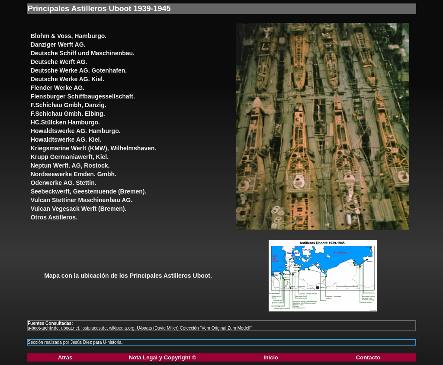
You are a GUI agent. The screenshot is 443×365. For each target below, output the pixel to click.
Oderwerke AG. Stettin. (63, 182)
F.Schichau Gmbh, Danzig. (68, 105)
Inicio (270, 357)
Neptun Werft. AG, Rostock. (70, 165)
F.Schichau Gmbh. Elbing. (68, 113)
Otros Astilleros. (54, 217)
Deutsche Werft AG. (59, 61)
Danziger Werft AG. (58, 44)
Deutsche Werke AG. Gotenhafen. (79, 70)
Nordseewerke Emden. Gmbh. (73, 174)
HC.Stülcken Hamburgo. (65, 122)
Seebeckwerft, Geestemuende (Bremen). (89, 191)
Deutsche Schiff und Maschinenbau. (83, 53)
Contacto (368, 357)
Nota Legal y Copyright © (162, 357)
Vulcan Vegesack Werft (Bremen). (79, 208)
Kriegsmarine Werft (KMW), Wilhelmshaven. (94, 148)
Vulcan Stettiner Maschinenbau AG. (81, 200)
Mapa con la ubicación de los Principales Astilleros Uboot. (128, 275)
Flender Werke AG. (57, 87)
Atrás (65, 357)
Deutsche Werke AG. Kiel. (67, 79)
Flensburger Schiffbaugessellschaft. (83, 96)
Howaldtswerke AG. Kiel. (66, 139)
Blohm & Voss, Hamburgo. (69, 35)
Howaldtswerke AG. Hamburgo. (76, 130)
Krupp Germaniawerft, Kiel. (70, 156)
